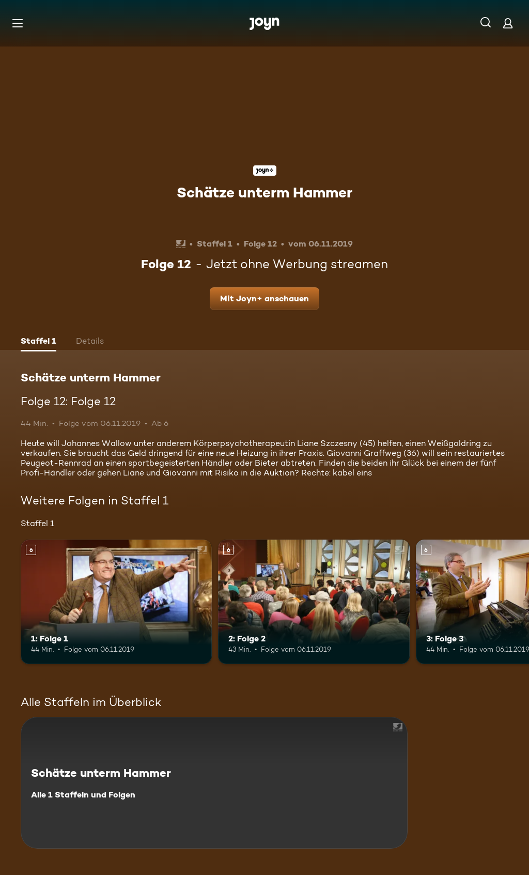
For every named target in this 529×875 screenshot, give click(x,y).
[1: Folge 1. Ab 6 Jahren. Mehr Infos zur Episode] (116, 602)
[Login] (508, 23)
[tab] (38, 342)
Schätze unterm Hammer (264, 192)
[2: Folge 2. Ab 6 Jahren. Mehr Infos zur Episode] (313, 602)
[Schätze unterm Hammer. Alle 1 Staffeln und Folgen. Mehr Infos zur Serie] (214, 783)
